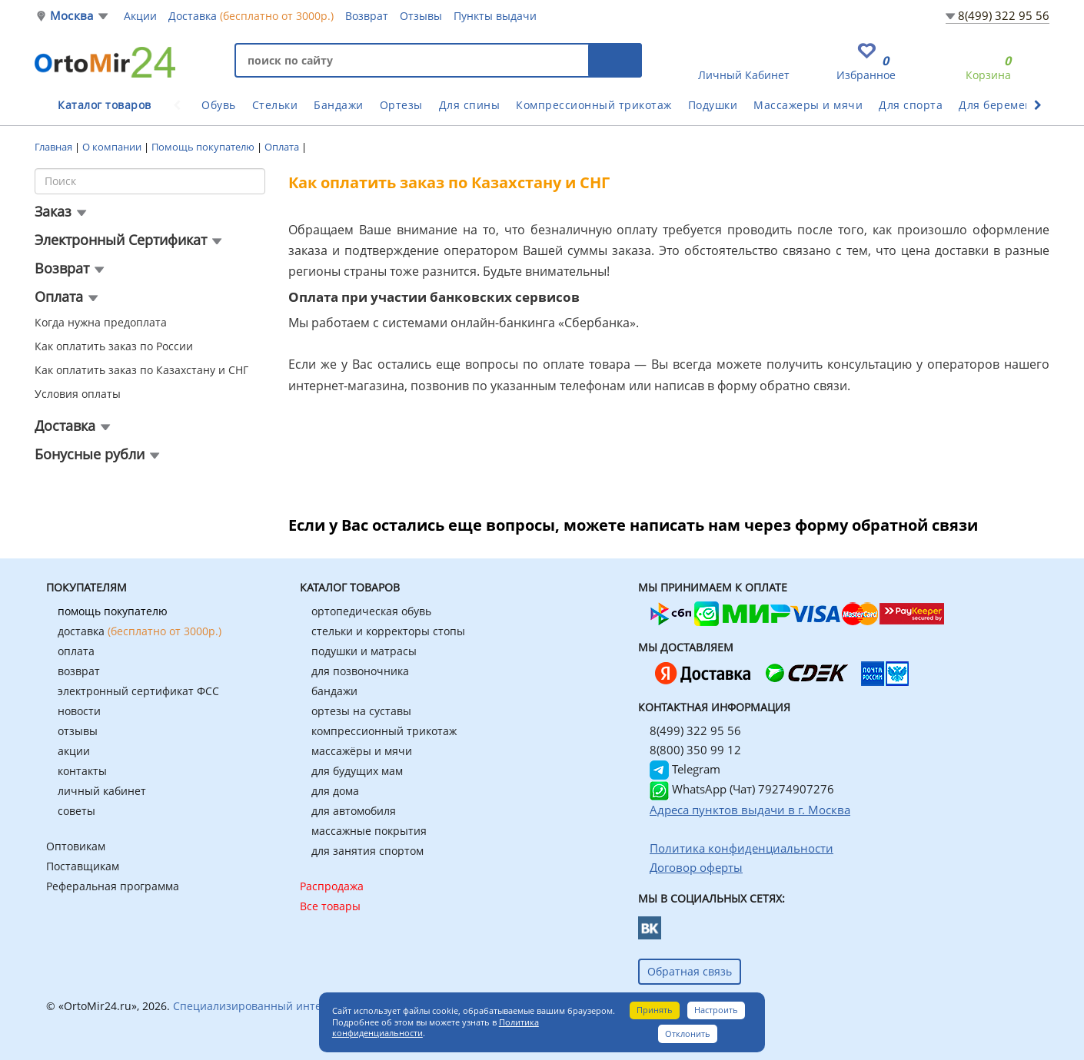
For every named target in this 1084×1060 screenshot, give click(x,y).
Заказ (53, 211)
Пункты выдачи (495, 15)
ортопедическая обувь (371, 611)
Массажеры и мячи (808, 105)
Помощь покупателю (204, 147)
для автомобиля (353, 810)
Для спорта (911, 105)
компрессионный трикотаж (384, 731)
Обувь (218, 105)
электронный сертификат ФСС (138, 691)
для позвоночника (360, 671)
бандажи (334, 691)
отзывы (78, 731)
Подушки (713, 105)
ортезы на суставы (361, 711)
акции (74, 751)
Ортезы (401, 105)
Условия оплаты (78, 393)
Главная (55, 147)
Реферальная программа (112, 886)
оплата (76, 651)
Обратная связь (689, 971)
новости (79, 711)
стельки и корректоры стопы (388, 631)
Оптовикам (75, 846)
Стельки (275, 105)
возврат (79, 671)
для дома (335, 790)
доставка (139, 631)
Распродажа (332, 886)
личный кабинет (102, 790)
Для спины (469, 105)
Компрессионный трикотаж (594, 105)
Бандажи (339, 105)
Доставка (251, 15)
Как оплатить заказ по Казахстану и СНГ (141, 370)
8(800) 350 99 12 (695, 749)
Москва (71, 16)
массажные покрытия (369, 830)
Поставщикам (82, 866)
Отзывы (421, 15)
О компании (113, 147)
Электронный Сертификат (121, 239)
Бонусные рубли (90, 454)
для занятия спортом (367, 850)
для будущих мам (357, 771)
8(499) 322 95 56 (1003, 15)
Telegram (685, 769)
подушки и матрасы (364, 651)
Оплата (282, 147)
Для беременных (1006, 105)
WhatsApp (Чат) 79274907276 (742, 789)
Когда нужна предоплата (101, 322)
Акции (140, 15)
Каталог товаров (104, 105)
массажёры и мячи (361, 751)
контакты (82, 771)
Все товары (330, 906)
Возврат (366, 15)
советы (76, 810)
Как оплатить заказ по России (114, 346)
